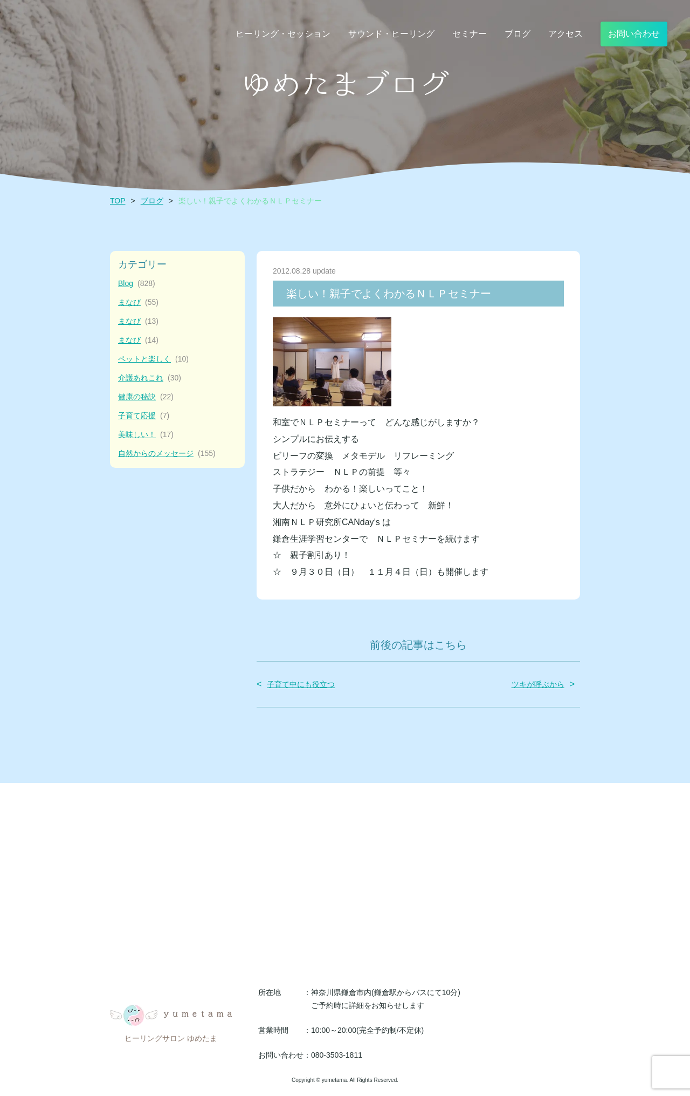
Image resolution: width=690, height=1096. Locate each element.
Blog (136, 283)
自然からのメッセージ (167, 453)
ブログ (152, 201)
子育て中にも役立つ (301, 684)
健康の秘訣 (146, 397)
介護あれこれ (149, 378)
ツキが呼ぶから (538, 684)
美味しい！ (146, 434)
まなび (138, 302)
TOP (118, 201)
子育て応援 (143, 415)
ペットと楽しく (153, 359)
